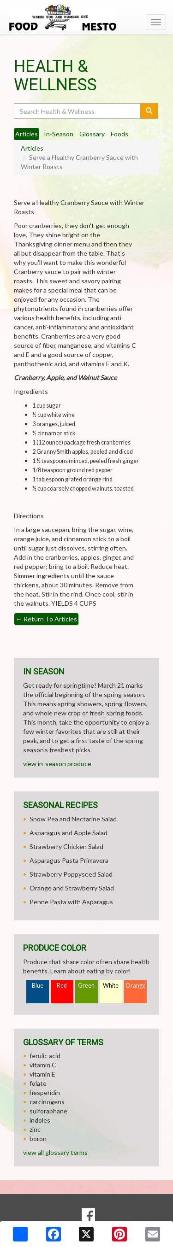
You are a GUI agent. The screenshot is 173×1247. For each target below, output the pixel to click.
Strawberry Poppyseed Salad (71, 874)
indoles (40, 1120)
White (111, 985)
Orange (135, 985)
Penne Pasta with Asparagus (71, 902)
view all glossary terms (55, 1152)
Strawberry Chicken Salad (66, 846)
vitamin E (42, 1074)
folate (38, 1083)
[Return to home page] (86, 18)
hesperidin (45, 1092)
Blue (37, 985)
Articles (32, 148)
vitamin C (43, 1065)
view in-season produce (57, 763)
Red (62, 985)
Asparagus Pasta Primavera (69, 860)
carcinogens (47, 1102)
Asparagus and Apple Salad (68, 833)
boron (38, 1138)
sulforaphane (48, 1111)
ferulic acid (45, 1056)
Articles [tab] (26, 134)
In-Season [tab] (58, 134)
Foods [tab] (119, 134)
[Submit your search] (149, 111)
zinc (35, 1129)
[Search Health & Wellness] (78, 111)
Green (86, 985)
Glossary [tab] (92, 134)
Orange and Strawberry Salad (72, 888)
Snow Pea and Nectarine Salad (73, 819)
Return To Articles (46, 619)
